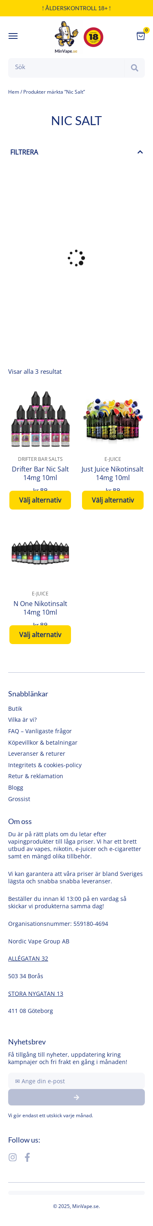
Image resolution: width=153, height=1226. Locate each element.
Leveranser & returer (36, 753)
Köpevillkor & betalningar (43, 742)
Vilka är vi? (22, 719)
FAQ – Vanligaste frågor (40, 731)
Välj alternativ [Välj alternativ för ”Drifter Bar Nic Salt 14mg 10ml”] (40, 500)
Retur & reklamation (35, 776)
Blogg (15, 787)
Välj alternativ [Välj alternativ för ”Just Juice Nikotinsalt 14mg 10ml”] (113, 500)
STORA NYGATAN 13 (35, 993)
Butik (15, 708)
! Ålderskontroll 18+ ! (76, 7)
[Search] (134, 67)
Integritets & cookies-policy (45, 765)
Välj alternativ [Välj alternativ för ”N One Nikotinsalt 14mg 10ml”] (40, 634)
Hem (13, 91)
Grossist (19, 799)
